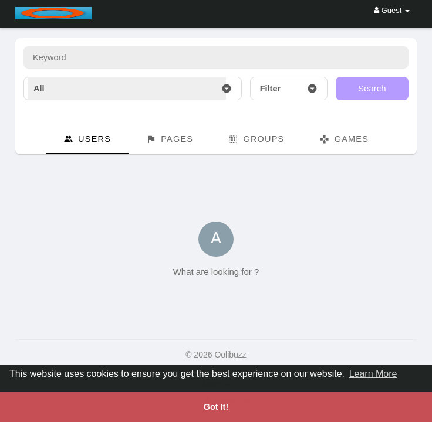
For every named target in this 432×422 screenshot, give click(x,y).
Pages (169, 139)
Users (87, 139)
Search (372, 88)
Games (344, 139)
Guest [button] (392, 10)
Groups (256, 139)
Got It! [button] (216, 406)
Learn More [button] (373, 374)
